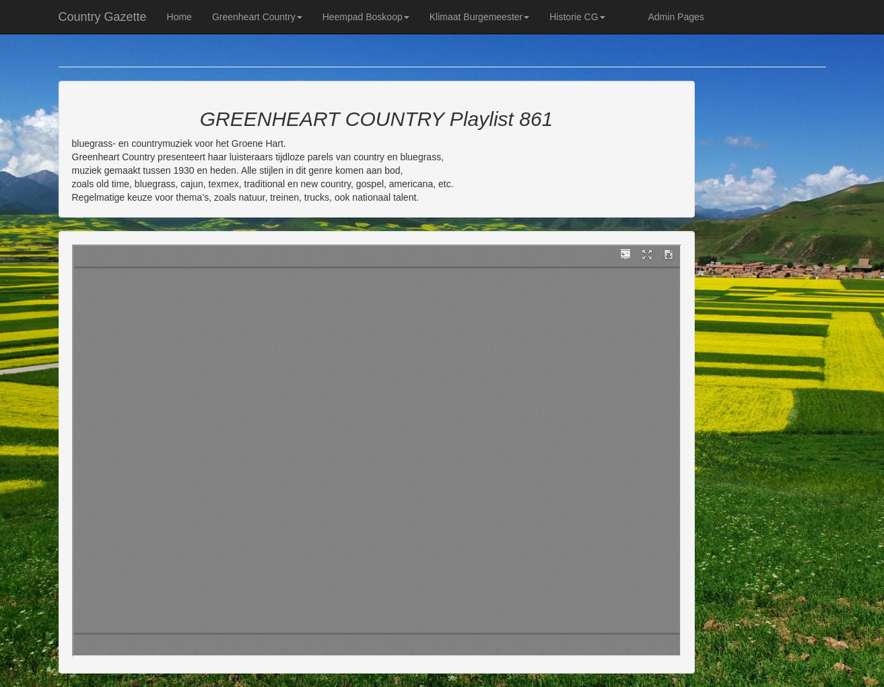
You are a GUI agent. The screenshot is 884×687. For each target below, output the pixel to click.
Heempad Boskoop (365, 16)
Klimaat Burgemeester (480, 16)
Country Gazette (103, 17)
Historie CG (577, 16)
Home (179, 16)
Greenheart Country (257, 16)
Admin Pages (676, 16)
